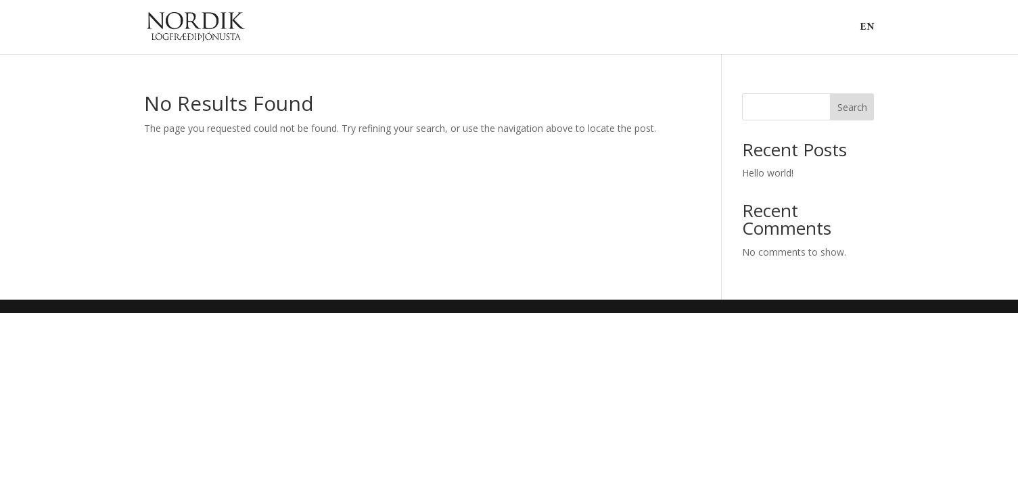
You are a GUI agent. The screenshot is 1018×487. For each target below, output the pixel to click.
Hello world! (767, 172)
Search (852, 107)
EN (867, 29)
